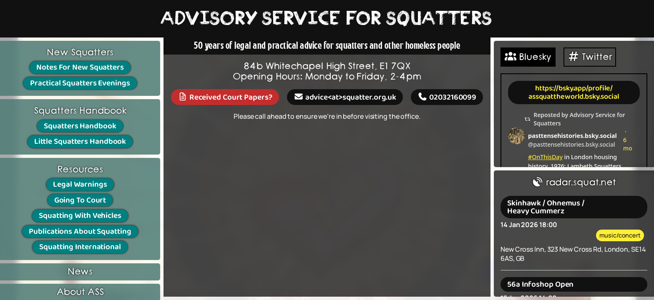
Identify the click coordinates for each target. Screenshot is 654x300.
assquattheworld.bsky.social (573, 96)
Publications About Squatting (80, 231)
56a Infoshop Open (540, 284)
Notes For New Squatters (80, 67)
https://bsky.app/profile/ (574, 88)
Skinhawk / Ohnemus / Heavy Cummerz (545, 207)
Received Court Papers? (225, 96)
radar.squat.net (574, 182)
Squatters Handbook (80, 126)
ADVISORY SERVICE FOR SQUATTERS (327, 18)
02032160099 (447, 96)
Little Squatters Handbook (80, 141)
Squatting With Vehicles (80, 215)
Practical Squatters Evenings (80, 83)
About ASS (80, 292)
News (80, 272)
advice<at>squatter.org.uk (345, 96)
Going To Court (80, 200)
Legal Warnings (80, 184)
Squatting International (80, 246)
